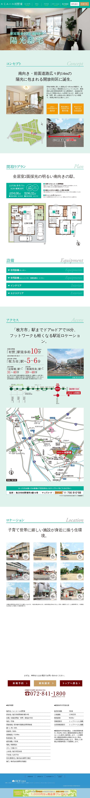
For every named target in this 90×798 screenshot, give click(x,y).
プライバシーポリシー (44, 782)
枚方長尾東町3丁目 (50, 776)
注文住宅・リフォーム (12, 782)
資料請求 (18, 782)
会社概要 (27, 782)
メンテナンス (37, 782)
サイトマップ (51, 782)
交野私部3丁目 (40, 776)
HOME (6, 782)
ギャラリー (32, 782)
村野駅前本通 (30, 776)
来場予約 (22, 782)
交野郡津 (60, 776)
